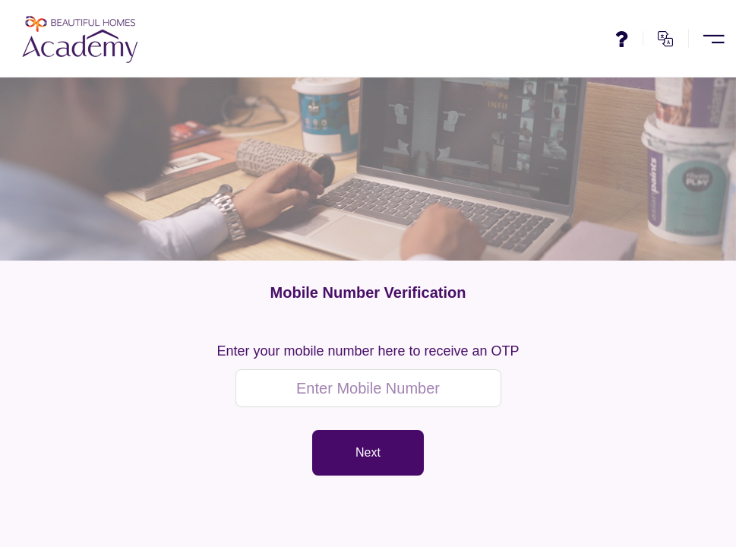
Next (368, 452)
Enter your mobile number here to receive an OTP (367, 351)
